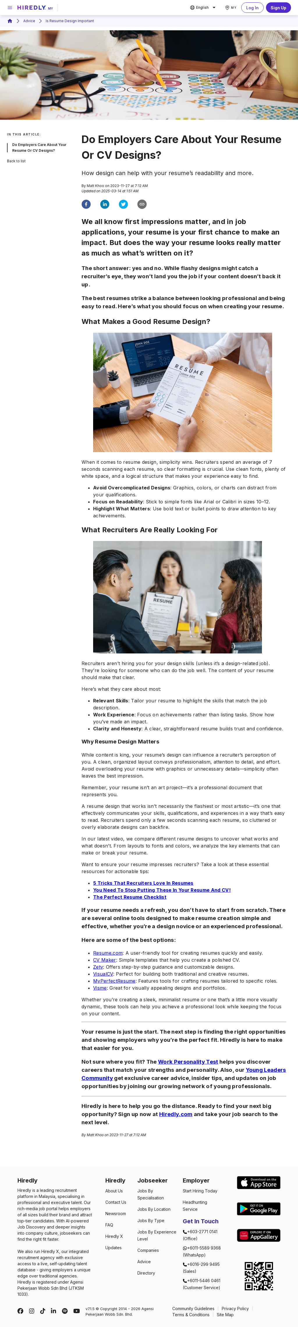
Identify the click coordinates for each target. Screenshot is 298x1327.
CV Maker (104, 960)
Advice (29, 21)
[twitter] (123, 205)
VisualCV (103, 974)
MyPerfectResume (114, 981)
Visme (100, 988)
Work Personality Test (188, 1061)
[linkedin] (104, 205)
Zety (98, 967)
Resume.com (108, 953)
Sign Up (278, 7)
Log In (252, 8)
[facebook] (86, 205)
